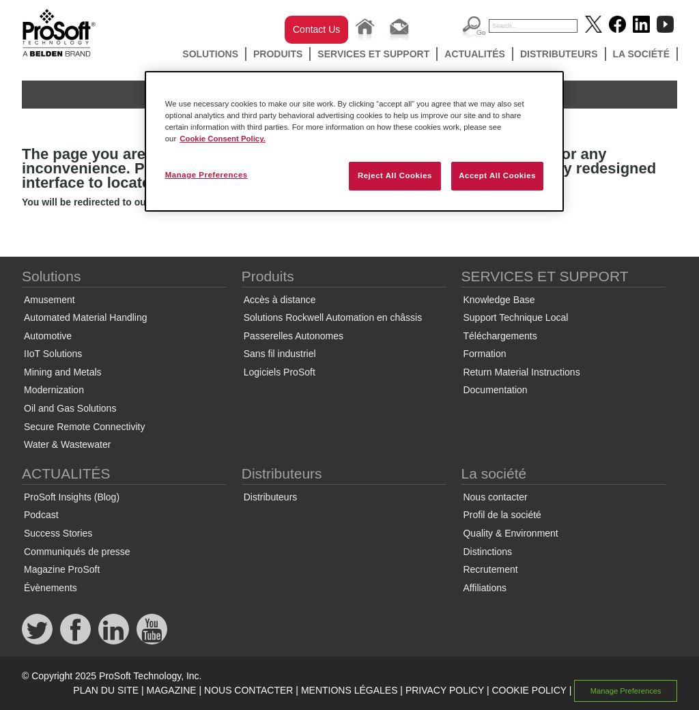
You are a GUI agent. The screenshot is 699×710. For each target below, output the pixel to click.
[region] (354, 141)
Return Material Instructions (521, 372)
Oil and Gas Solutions (70, 408)
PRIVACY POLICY (444, 690)
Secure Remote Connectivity (84, 426)
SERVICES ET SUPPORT (373, 53)
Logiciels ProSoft (279, 372)
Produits (277, 53)
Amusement (49, 299)
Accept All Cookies (497, 175)
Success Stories (58, 533)
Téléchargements (500, 335)
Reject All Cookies (395, 175)
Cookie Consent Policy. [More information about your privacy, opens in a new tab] (223, 138)
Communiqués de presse (77, 551)
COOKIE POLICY (528, 690)
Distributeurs (559, 53)
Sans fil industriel (280, 353)
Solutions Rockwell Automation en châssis (333, 317)
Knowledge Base (498, 299)
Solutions (210, 53)
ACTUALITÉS (474, 53)
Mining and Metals (63, 372)
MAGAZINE (171, 690)
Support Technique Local (515, 317)
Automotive (48, 335)
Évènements (50, 587)
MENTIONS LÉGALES (349, 690)
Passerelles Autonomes (293, 335)
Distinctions (487, 551)
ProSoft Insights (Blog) (71, 497)
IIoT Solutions (53, 353)
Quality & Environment (510, 533)
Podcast (41, 514)
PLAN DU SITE (106, 690)
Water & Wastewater (67, 444)
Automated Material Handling (85, 317)
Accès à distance (280, 299)
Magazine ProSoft (62, 569)
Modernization (54, 389)
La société (641, 53)
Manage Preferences (625, 691)
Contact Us (316, 29)
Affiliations (485, 587)
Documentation (495, 389)
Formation (484, 353)
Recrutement (490, 569)
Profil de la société (502, 514)
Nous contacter (495, 497)
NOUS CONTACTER (248, 690)
